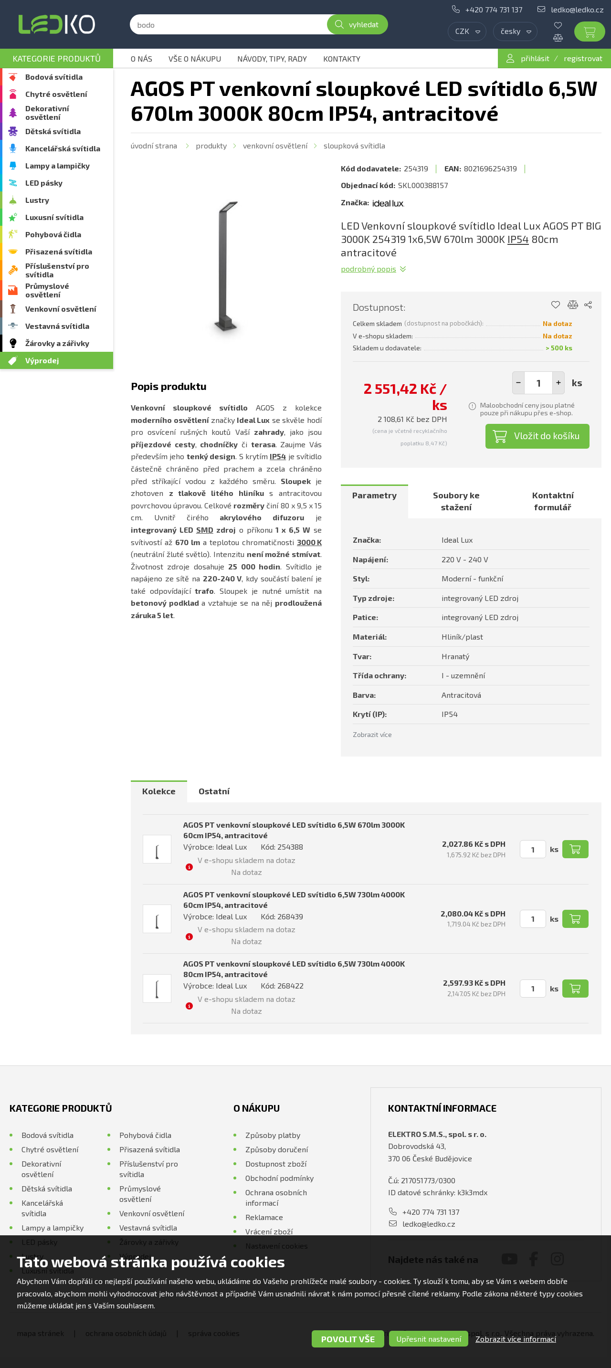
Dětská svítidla (53, 131)
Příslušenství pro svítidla (57, 270)
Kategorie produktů (56, 58)
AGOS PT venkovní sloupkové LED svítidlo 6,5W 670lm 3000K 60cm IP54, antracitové (294, 830)
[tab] (374, 501)
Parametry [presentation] (374, 495)
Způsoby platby (272, 1134)
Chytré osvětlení (56, 93)
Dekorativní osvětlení (47, 112)
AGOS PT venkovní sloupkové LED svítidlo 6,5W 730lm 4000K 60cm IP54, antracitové (294, 899)
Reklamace (264, 1216)
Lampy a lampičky (57, 165)
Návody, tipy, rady (272, 58)
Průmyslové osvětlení (47, 290)
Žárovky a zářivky (57, 342)
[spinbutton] (538, 382)
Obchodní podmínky (279, 1177)
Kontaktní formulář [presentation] (553, 501)
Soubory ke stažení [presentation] (456, 501)
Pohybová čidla (53, 234)
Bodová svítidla (54, 76)
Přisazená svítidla (58, 251)
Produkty (211, 145)
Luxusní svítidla (54, 216)
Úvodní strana (154, 145)
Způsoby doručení (276, 1149)
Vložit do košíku (547, 435)
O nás (141, 58)
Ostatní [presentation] (214, 791)
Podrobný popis (368, 268)
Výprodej (42, 360)
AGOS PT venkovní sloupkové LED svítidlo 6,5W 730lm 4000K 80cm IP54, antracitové (294, 969)
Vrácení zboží (269, 1231)
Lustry (37, 199)
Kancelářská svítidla (62, 148)
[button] (558, 382)
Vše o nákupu (195, 58)
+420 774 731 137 (493, 9)
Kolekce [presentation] (159, 791)
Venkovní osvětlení (60, 308)
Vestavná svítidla (57, 325)
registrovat (583, 58)
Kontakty (341, 58)
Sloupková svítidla (354, 145)
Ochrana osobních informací (276, 1197)
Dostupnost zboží (275, 1163)
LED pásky (44, 182)
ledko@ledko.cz (577, 9)
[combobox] (467, 31)
